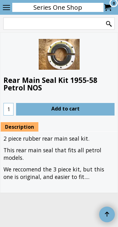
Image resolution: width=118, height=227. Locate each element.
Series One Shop (57, 7)
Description (19, 126)
